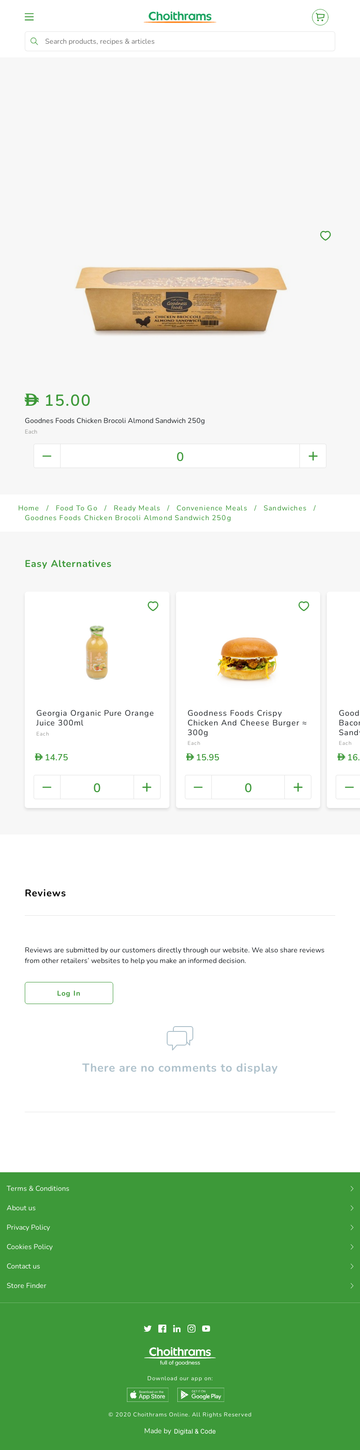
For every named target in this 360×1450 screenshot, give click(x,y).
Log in (69, 993)
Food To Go (77, 508)
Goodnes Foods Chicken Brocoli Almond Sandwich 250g (128, 518)
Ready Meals (137, 508)
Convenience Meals (211, 508)
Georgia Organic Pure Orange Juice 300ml (95, 718)
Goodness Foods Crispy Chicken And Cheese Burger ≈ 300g (247, 722)
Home (29, 508)
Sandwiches (285, 508)
